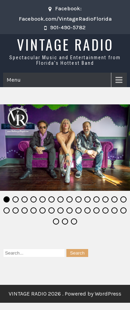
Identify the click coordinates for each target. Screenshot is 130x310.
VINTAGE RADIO (65, 44)
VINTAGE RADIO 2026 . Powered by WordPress (65, 294)
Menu (14, 79)
